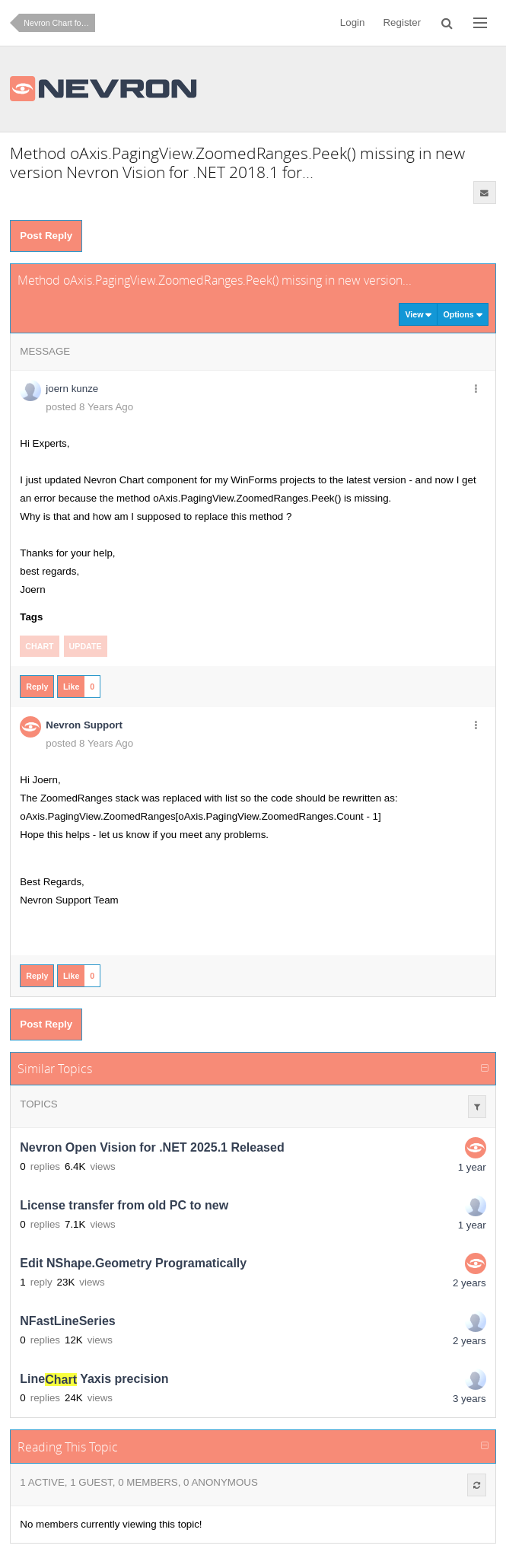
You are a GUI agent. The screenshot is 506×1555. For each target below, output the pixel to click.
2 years (469, 1283)
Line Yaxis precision (94, 1379)
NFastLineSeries (67, 1321)
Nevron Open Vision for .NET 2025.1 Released (152, 1148)
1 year (472, 1167)
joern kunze (72, 388)
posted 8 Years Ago (89, 407)
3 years (469, 1398)
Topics (38, 1104)
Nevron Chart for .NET (59, 22)
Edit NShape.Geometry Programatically (133, 1263)
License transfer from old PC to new (124, 1206)
